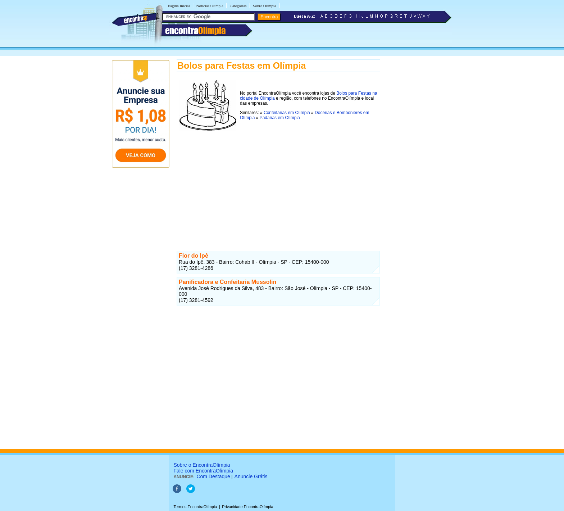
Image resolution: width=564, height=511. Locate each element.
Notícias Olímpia (209, 6)
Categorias (238, 6)
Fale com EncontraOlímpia (203, 471)
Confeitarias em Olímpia (287, 112)
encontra (195, 30)
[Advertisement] (278, 183)
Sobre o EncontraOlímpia (201, 465)
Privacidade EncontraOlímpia (247, 507)
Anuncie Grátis (251, 476)
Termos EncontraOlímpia (195, 507)
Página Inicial (179, 6)
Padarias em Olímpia (280, 117)
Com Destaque (213, 476)
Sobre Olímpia (264, 6)
